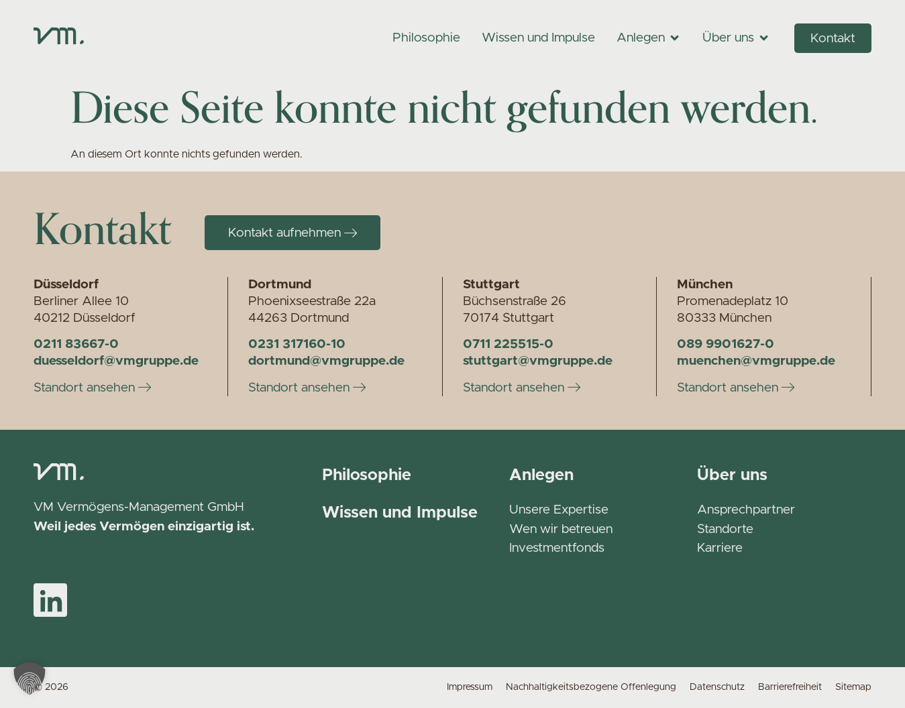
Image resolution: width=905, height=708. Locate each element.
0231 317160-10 (296, 344)
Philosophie (366, 475)
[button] (29, 678)
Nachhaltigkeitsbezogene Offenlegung (591, 687)
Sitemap (853, 687)
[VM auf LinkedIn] (50, 600)
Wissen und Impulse (400, 513)
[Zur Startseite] (59, 37)
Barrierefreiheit (790, 687)
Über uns (732, 475)
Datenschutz (717, 687)
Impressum (469, 687)
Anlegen (541, 475)
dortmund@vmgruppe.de (326, 361)
